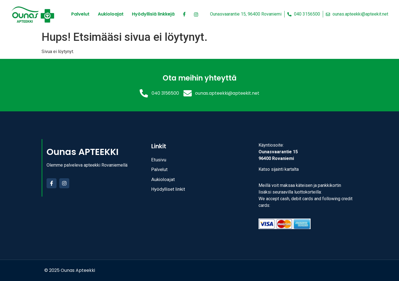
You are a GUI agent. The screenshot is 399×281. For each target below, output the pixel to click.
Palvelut (80, 14)
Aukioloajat (111, 14)
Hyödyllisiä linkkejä (153, 14)
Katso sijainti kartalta (279, 169)
